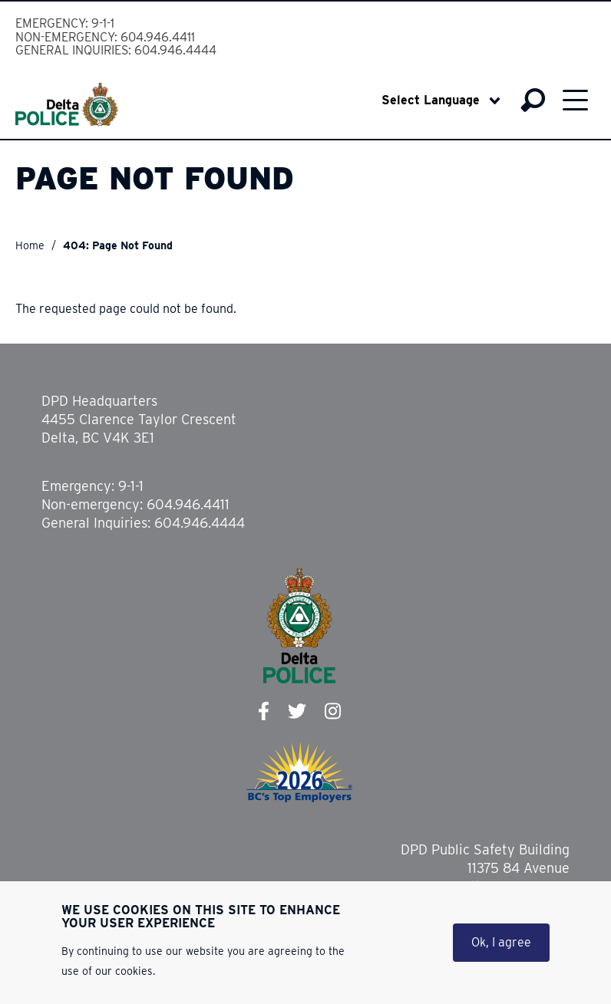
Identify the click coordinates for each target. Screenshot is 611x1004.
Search (533, 100)
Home (30, 245)
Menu (575, 100)
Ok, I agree (501, 942)
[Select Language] (440, 100)
